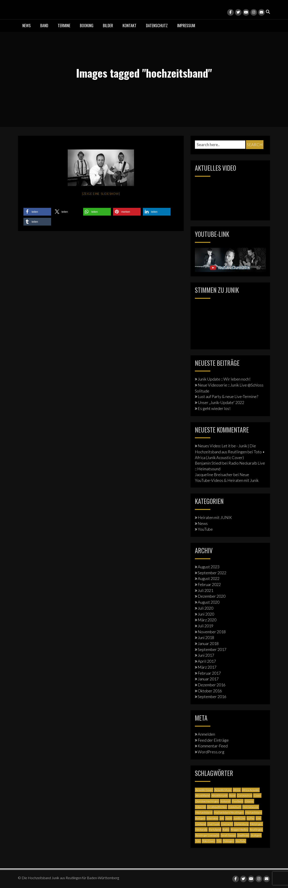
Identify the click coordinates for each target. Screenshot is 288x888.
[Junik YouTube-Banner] (230, 259)
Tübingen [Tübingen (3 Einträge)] (228, 841)
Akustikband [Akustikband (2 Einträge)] (203, 795)
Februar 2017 (209, 673)
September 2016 (212, 696)
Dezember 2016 (211, 684)
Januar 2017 (208, 678)
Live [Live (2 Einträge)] (258, 818)
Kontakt (129, 25)
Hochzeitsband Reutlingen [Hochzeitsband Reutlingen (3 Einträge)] (229, 812)
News (26, 25)
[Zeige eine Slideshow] (101, 193)
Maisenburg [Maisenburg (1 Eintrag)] (241, 824)
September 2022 (212, 572)
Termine (64, 25)
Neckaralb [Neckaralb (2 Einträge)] (201, 829)
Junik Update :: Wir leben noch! (224, 379)
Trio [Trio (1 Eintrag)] (219, 841)
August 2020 (208, 602)
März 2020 (207, 619)
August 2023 (208, 566)
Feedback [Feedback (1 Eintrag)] (237, 801)
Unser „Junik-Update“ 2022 (221, 402)
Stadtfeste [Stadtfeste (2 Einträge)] (243, 835)
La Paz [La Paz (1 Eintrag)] (250, 818)
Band (44, 25)
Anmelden (206, 734)
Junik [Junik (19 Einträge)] (229, 818)
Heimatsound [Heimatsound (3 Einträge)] (250, 807)
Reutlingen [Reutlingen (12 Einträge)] (256, 829)
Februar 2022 (209, 584)
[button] (37, 212)
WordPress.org (211, 751)
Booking (86, 25)
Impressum (186, 25)
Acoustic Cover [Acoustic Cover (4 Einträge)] (204, 790)
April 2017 (207, 661)
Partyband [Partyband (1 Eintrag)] (215, 829)
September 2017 (212, 649)
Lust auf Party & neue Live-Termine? (228, 396)
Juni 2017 (206, 655)
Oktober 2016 (210, 690)
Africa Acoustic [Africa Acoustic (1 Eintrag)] (250, 790)
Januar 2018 (208, 643)
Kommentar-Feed (213, 745)
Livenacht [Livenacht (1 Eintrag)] (226, 824)
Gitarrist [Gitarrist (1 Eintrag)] (200, 807)
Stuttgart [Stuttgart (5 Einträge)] (256, 835)
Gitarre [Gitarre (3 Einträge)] (249, 801)
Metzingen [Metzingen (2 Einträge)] (256, 824)
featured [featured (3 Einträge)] (225, 801)
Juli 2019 (205, 625)
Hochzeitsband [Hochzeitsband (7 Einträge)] (204, 812)
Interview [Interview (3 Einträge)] (212, 818)
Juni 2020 (206, 614)
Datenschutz (157, 25)
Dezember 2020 (211, 596)
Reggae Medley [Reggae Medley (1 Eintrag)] (239, 829)
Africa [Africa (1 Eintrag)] (236, 790)
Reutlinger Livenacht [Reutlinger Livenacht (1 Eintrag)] (207, 835)
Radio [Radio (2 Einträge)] (226, 829)
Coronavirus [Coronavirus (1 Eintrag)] (244, 795)
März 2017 (207, 667)
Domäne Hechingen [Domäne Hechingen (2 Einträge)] (207, 801)
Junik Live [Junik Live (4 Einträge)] (239, 818)
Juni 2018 (206, 637)
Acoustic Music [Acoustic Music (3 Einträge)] (223, 790)
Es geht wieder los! (214, 408)
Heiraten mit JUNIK (215, 517)
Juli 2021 (205, 590)
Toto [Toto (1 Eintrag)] (198, 841)
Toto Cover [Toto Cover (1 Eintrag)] (208, 841)
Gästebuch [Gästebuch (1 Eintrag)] (234, 807)
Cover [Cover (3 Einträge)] (257, 795)
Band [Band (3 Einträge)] (232, 795)
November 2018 (212, 631)
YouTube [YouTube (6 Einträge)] (241, 841)
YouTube (205, 529)
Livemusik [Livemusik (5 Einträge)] (213, 824)
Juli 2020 (205, 608)
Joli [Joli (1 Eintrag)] (222, 818)
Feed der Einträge (213, 740)
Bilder (108, 25)
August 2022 (208, 578)
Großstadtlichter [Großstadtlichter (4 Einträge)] (217, 807)
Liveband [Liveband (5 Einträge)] (201, 824)
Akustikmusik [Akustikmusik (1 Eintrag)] (219, 795)
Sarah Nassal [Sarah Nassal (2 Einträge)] (228, 835)
